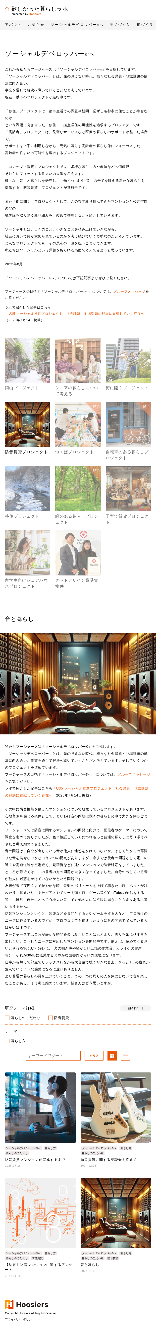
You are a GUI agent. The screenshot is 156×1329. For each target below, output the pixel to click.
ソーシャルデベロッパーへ (77, 25)
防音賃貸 (61, 1018)
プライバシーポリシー (20, 1319)
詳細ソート (136, 1008)
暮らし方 (18, 1041)
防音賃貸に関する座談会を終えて (109, 1160)
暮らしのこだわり (25, 1018)
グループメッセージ (129, 291)
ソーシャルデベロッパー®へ (23, 1148)
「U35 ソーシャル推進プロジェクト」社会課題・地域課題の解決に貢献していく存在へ (75, 313)
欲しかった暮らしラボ (36, 9)
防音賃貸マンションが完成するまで (35, 1160)
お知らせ (36, 25)
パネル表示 (112, 1056)
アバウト (13, 25)
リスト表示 (126, 1056)
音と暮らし (90, 1265)
